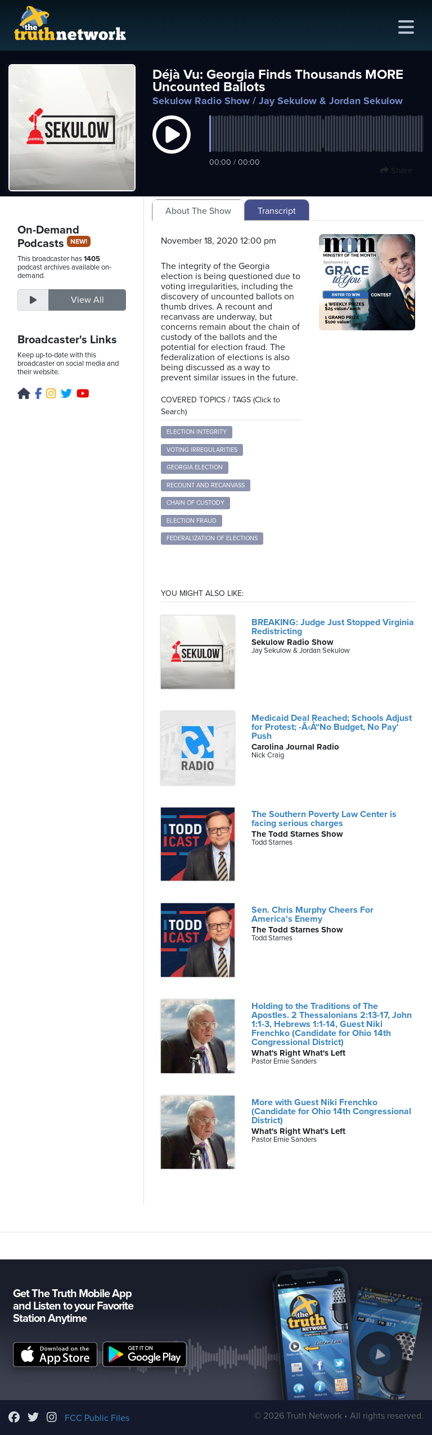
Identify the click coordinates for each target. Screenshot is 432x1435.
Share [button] (396, 170)
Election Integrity (196, 432)
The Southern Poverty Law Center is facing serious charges (324, 819)
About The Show (198, 211)
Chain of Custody (195, 502)
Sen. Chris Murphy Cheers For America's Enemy (312, 914)
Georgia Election (194, 467)
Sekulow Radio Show (201, 101)
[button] (171, 146)
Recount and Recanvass (205, 485)
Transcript (277, 211)
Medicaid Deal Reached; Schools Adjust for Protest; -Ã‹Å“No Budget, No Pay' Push (331, 727)
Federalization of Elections (212, 538)
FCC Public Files (97, 1418)
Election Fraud (191, 520)
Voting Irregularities (201, 450)
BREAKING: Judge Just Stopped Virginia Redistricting (332, 627)
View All (87, 300)
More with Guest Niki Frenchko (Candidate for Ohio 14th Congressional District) (331, 1111)
